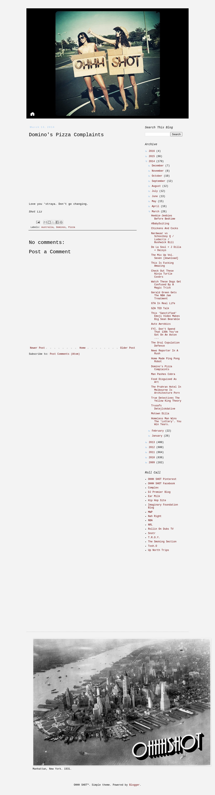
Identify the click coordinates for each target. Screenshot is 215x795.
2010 (152, 457)
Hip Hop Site (157, 500)
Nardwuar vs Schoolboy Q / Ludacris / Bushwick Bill (162, 238)
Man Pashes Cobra (163, 374)
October (158, 176)
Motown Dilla (160, 413)
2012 (152, 447)
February (158, 430)
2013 (152, 442)
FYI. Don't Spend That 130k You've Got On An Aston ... (164, 333)
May (155, 201)
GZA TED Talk (160, 308)
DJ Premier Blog (159, 492)
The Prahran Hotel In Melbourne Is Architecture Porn (166, 390)
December (158, 165)
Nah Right (155, 516)
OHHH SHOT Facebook (161, 483)
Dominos (60, 227)
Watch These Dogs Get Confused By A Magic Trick (166, 284)
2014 (152, 161)
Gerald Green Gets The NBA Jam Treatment (164, 295)
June (155, 196)
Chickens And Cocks (164, 228)
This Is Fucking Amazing (162, 264)
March (156, 211)
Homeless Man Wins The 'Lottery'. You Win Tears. (166, 421)
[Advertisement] (171, 585)
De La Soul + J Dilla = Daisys (166, 249)
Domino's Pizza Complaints (161, 368)
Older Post (127, 348)
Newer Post (37, 348)
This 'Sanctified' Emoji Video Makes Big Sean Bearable (165, 316)
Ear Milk (154, 496)
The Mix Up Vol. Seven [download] (164, 257)
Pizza (71, 227)
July (155, 191)
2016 (152, 151)
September (159, 181)
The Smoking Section (162, 541)
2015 (152, 156)
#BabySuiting (160, 223)
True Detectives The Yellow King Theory (166, 399)
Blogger (134, 785)
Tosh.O (152, 546)
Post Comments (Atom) (65, 354)
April (156, 206)
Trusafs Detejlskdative (163, 407)
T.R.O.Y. (154, 537)
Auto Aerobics (161, 324)
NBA (150, 520)
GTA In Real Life (163, 303)
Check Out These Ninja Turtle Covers (162, 274)
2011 (152, 452)
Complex (153, 487)
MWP (150, 512)
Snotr (152, 533)
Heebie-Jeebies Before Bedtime (163, 217)
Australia (47, 227)
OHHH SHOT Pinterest (162, 479)
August (157, 186)
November (158, 171)
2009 (152, 462)
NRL (150, 524)
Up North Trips (158, 550)
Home (83, 348)
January (158, 435)
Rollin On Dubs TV (160, 529)
